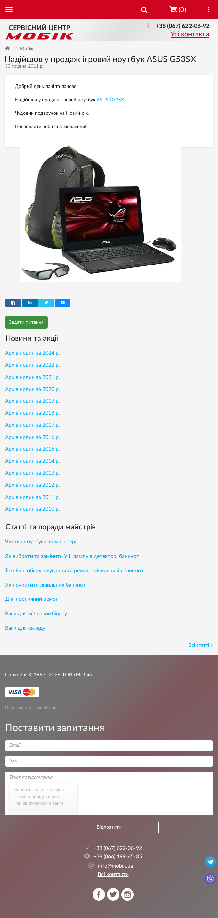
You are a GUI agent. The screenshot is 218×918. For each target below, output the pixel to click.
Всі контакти (113, 874)
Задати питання (26, 322)
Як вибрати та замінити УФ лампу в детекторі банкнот (72, 556)
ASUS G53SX (110, 100)
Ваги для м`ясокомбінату (36, 613)
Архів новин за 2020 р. (32, 389)
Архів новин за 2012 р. (32, 485)
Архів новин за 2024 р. (32, 353)
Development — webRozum (31, 708)
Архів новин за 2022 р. (32, 365)
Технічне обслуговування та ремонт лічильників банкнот (74, 570)
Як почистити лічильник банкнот (45, 585)
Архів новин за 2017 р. (32, 425)
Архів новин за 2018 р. (32, 413)
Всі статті (200, 645)
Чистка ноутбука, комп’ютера (41, 541)
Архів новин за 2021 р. (32, 377)
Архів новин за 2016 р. (32, 437)
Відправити (109, 827)
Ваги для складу (25, 628)
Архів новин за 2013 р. (32, 473)
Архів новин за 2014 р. (32, 461)
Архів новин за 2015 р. (32, 449)
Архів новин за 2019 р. (32, 401)
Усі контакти (190, 34)
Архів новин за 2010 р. (32, 509)
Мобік (26, 49)
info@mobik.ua (110, 866)
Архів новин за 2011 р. (32, 497)
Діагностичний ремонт (33, 599)
